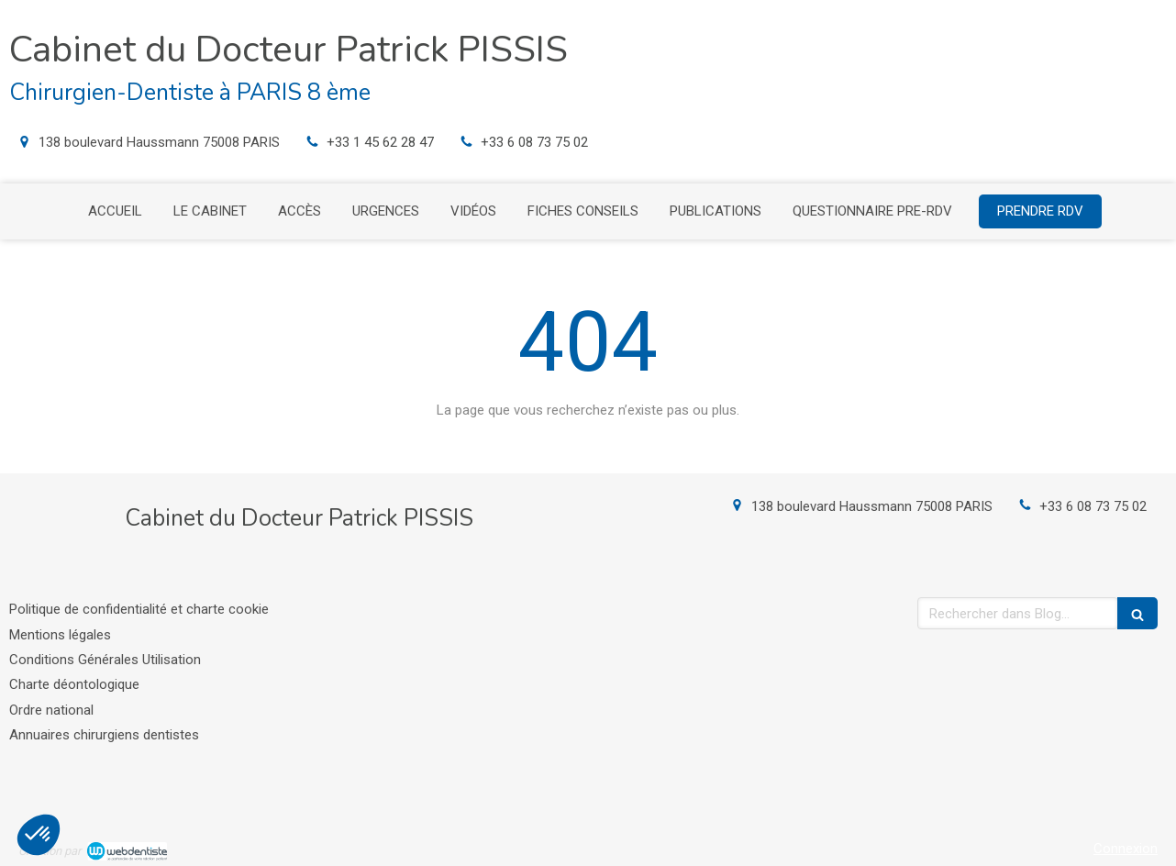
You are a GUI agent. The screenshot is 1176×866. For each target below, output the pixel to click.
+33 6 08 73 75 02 (534, 142)
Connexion (1125, 848)
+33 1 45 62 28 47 (380, 142)
